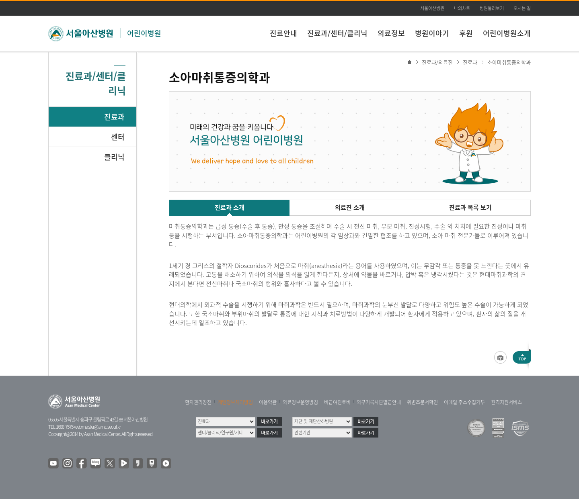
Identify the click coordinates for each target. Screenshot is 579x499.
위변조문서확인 (422, 402)
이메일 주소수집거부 (464, 402)
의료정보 (391, 33)
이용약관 (268, 402)
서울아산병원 (432, 8)
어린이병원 (144, 33)
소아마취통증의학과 (509, 62)
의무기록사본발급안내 (379, 402)
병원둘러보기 (492, 8)
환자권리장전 (198, 402)
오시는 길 (522, 8)
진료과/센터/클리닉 (337, 33)
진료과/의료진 (437, 62)
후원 (466, 33)
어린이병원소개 (507, 33)
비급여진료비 (337, 402)
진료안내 (283, 33)
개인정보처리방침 (235, 402)
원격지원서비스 (506, 402)
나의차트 (462, 8)
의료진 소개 (350, 207)
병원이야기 (432, 33)
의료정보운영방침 (300, 402)
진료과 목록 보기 (470, 207)
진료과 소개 (229, 207)
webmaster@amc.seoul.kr (97, 426)
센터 (118, 136)
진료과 (114, 116)
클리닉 (114, 156)
